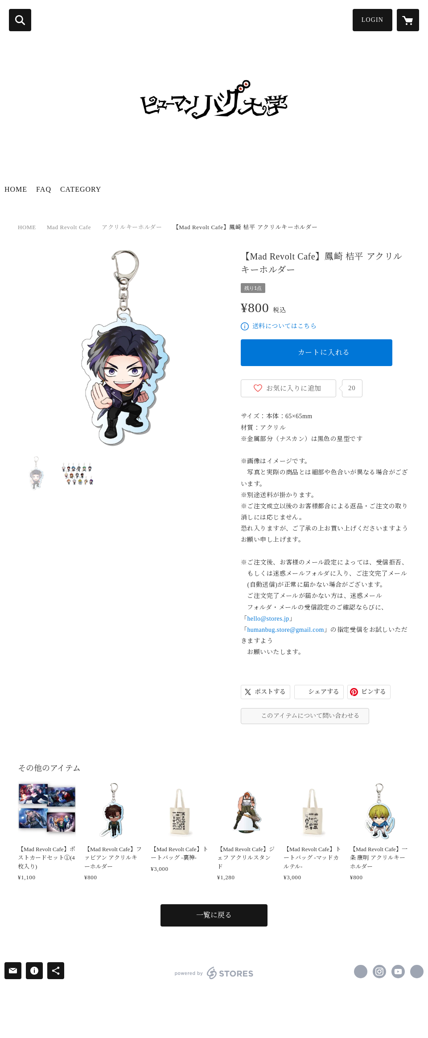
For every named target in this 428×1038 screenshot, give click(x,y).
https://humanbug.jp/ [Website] (417, 971)
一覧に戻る (214, 915)
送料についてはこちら (284, 326)
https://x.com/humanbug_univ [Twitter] (360, 971)
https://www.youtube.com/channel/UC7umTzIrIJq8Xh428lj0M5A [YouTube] (398, 971)
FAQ (43, 189)
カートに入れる (324, 352)
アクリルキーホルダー (132, 227)
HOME (15, 189)
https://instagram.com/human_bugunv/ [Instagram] (379, 971)
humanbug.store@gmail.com (285, 629)
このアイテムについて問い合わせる (310, 716)
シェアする (323, 691)
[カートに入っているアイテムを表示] (408, 20)
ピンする (373, 691)
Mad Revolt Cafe (69, 227)
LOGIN (372, 19)
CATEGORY (80, 189)
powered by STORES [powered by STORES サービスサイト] (214, 973)
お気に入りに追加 (293, 388)
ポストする (270, 691)
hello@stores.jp (268, 618)
